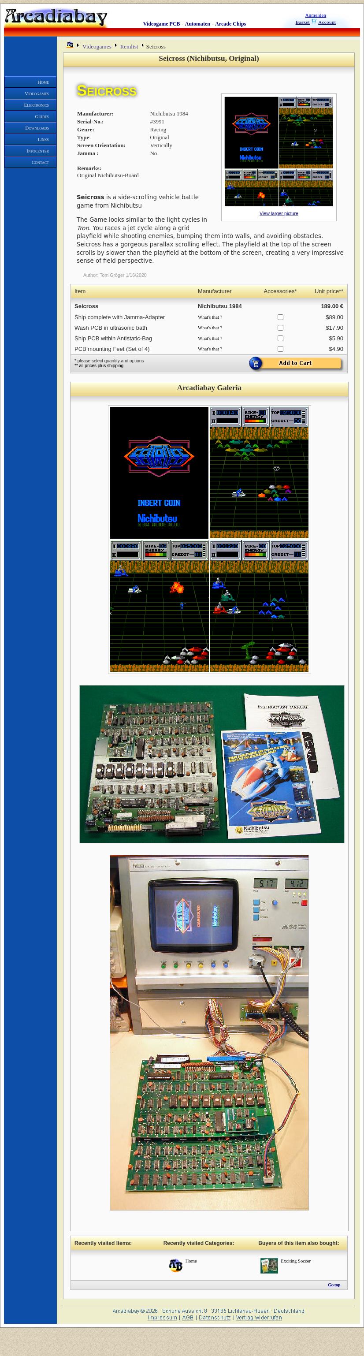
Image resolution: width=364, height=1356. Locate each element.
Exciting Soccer (296, 1261)
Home (43, 82)
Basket (303, 22)
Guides (42, 116)
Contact (40, 162)
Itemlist (129, 46)
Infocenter (37, 150)
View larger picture (279, 213)
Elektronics (36, 105)
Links (43, 139)
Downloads (37, 127)
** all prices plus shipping (98, 365)
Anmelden (316, 15)
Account (327, 22)
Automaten (197, 24)
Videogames (37, 93)
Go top (334, 1284)
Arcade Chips (230, 24)
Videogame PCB (161, 24)
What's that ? (210, 317)
